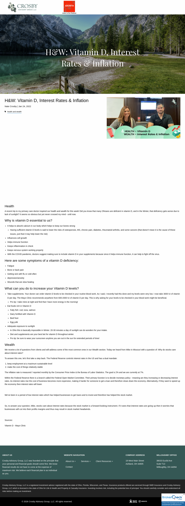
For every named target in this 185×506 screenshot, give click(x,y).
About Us (70, 461)
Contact (69, 467)
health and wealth (14, 112)
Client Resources (103, 461)
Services (85, 461)
